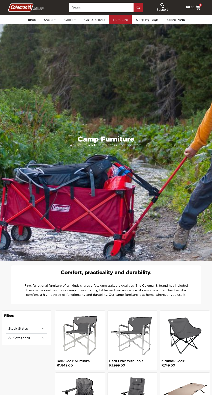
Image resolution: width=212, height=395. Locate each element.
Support (162, 10)
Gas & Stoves (94, 19)
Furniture (120, 19)
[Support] (162, 5)
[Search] (138, 7)
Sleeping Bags (147, 19)
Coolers (70, 19)
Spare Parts (176, 19)
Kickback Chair (172, 361)
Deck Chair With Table (126, 361)
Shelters (50, 19)
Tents (31, 19)
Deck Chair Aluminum (73, 361)
